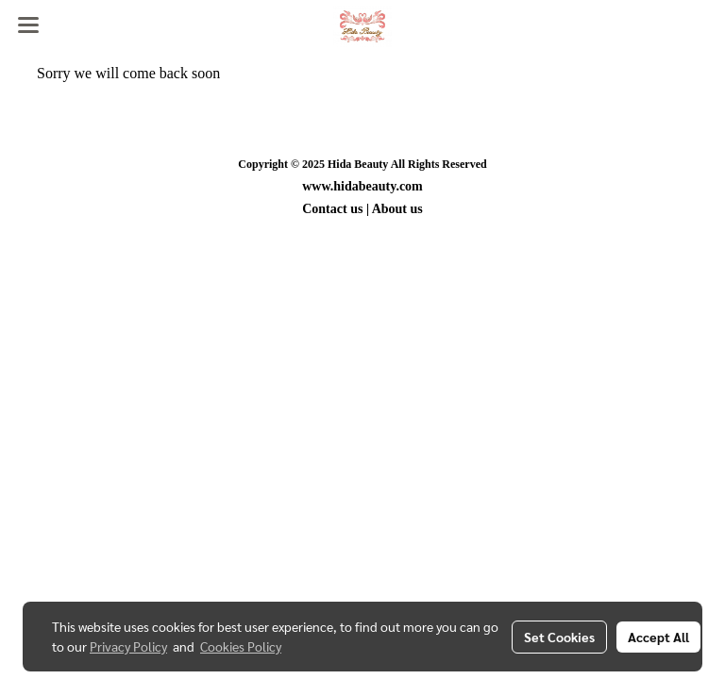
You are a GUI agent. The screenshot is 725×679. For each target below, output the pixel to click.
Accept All (658, 636)
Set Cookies (559, 636)
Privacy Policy (128, 646)
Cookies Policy (240, 646)
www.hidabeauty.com (362, 186)
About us (397, 209)
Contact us (332, 209)
